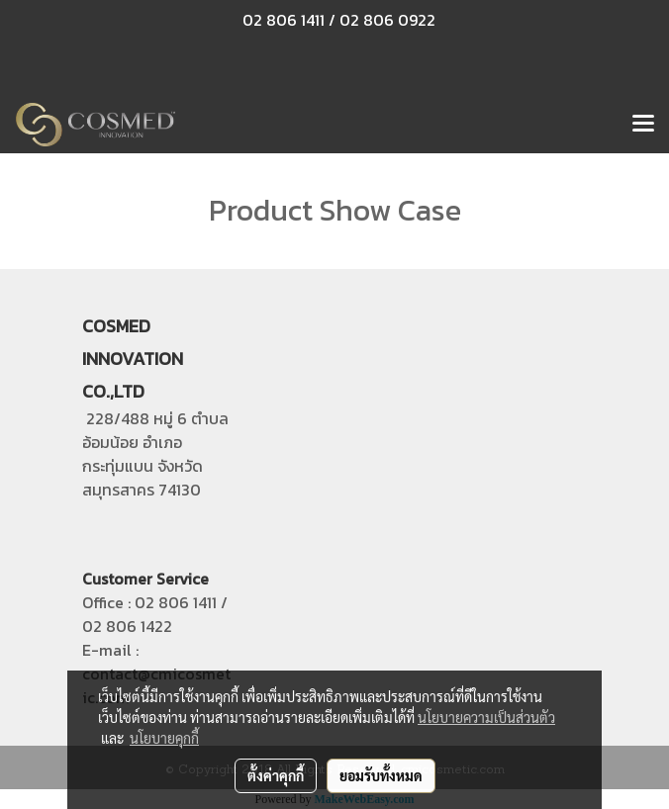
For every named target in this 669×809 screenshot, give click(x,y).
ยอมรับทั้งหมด (381, 775)
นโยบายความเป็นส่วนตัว (486, 717)
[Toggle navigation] (643, 124)
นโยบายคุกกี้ (164, 738)
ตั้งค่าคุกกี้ (275, 775)
